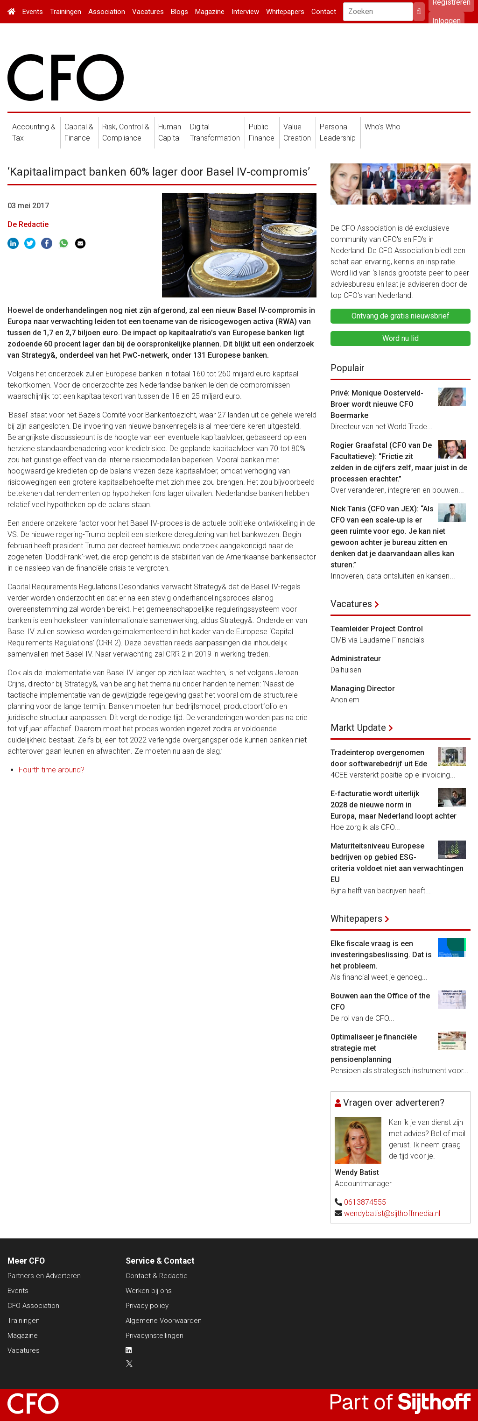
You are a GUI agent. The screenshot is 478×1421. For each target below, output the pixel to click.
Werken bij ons (149, 1291)
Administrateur (355, 658)
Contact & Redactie (157, 1276)
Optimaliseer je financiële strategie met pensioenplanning (373, 1048)
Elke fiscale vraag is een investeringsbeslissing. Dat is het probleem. (381, 954)
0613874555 (365, 1202)
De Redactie (28, 224)
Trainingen (65, 11)
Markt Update (358, 727)
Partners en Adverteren (44, 1276)
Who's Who (383, 126)
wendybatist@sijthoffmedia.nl (392, 1213)
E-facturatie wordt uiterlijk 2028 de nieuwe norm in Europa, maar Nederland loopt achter (393, 804)
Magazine (210, 11)
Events (32, 11)
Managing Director (362, 688)
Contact (323, 11)
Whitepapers (285, 11)
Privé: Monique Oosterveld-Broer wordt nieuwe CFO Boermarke (376, 404)
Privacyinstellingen (154, 1335)
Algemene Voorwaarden (164, 1320)
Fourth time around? (51, 769)
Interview (245, 11)
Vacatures (148, 11)
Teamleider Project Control (376, 628)
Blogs (179, 11)
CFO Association (33, 1305)
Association (106, 11)
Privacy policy (147, 1305)
